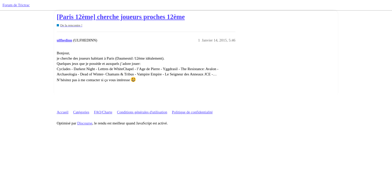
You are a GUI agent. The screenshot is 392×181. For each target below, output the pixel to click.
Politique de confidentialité (192, 112)
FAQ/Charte (103, 112)
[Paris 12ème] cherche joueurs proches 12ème (121, 17)
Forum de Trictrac (16, 5)
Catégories (81, 112)
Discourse (84, 123)
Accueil (63, 112)
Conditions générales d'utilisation (142, 112)
